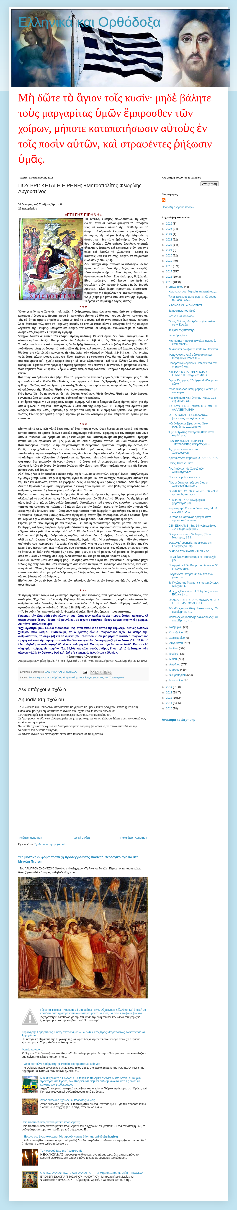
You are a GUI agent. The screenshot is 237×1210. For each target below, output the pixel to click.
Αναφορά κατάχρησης (178, 719)
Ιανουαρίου (176, 680)
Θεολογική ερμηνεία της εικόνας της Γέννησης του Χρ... (190, 544)
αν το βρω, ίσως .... (180, 335)
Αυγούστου (176, 643)
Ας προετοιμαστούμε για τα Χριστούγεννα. (185, 451)
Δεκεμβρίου (176, 286)
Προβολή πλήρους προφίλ (178, 207)
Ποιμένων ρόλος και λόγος (185, 477)
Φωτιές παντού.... (32, 1049)
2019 (169, 260)
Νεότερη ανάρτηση (30, 837)
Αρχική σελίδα (81, 837)
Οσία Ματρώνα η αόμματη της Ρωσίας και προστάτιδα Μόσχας (62, 1063)
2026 (169, 223)
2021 (169, 250)
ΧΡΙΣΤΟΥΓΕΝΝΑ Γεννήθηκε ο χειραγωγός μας (187, 501)
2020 (169, 255)
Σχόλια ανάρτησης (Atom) (49, 844)
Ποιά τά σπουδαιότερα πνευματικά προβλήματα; (51, 1122)
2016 (169, 276)
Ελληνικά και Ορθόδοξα (89, 22)
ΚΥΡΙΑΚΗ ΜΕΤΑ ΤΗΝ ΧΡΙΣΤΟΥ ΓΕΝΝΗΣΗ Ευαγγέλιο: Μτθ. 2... (189, 373)
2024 (169, 234)
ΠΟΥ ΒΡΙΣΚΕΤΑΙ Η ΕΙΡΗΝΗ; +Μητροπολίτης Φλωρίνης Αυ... (189, 442)
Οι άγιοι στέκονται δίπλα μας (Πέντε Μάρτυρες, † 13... (190, 536)
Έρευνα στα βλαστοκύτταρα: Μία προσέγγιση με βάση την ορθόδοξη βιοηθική (71, 1136)
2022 (169, 244)
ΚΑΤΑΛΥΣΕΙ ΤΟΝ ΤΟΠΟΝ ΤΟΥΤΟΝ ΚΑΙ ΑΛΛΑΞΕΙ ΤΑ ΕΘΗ (193, 408)
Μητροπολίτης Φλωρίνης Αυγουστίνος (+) (85, 677)
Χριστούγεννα (116, 677)
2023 (169, 239)
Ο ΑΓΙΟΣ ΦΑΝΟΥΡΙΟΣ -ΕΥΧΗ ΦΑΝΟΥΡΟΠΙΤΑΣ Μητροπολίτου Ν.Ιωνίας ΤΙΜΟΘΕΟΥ (92, 1172)
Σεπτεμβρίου (177, 637)
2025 (169, 228)
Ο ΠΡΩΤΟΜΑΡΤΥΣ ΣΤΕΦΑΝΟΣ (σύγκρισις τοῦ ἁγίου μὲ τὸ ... (188, 416)
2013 (169, 692)
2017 (169, 271)
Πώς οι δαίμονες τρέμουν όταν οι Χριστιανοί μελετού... (188, 484)
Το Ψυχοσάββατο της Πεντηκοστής (61, 1150)
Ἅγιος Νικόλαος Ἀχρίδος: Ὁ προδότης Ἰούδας (67, 1100)
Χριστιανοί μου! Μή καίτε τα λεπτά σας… (193, 291)
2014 (169, 687)
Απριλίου (175, 664)
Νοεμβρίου (176, 627)
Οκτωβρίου (176, 632)
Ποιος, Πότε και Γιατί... (182, 463)
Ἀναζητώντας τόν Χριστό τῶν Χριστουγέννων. (186, 470)
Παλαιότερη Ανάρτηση (133, 837)
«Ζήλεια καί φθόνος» (181, 316)
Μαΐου (173, 659)
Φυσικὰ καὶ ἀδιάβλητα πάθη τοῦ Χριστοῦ (193, 349)
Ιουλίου (174, 648)
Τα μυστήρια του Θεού (182, 310)
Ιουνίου (174, 653)
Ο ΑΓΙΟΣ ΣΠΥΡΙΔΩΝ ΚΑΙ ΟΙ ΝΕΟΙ (189, 551)
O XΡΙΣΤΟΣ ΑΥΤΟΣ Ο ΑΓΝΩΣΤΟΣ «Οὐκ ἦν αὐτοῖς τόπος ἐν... (193, 493)
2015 (169, 282)
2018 (169, 266)
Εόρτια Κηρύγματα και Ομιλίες (45, 677)
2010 (169, 708)
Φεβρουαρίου (177, 675)
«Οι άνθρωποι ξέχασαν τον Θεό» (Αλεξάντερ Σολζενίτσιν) (188, 425)
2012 (169, 697)
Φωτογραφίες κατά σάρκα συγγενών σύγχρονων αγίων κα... (190, 356)
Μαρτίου (174, 669)
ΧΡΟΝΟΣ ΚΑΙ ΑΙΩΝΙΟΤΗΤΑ (185, 305)
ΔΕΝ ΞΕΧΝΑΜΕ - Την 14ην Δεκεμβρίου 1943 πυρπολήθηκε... (192, 527)
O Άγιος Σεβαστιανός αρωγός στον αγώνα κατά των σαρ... (190, 518)
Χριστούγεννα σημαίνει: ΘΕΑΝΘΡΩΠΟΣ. (193, 458)
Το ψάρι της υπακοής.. (182, 330)
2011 (169, 703)
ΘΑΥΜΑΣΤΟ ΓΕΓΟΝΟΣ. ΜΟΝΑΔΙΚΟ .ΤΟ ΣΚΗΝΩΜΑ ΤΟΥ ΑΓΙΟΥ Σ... (194, 601)
